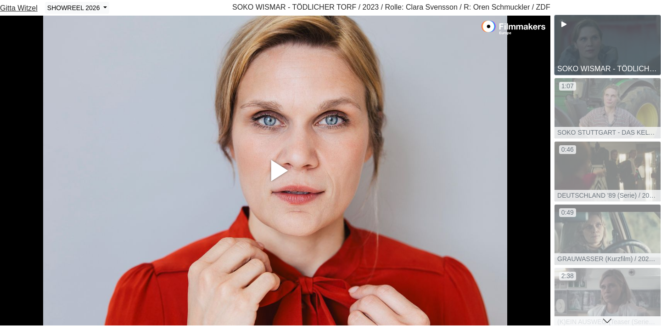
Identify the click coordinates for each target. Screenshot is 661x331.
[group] (607, 45)
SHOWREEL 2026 (74, 7)
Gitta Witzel (19, 8)
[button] (607, 320)
